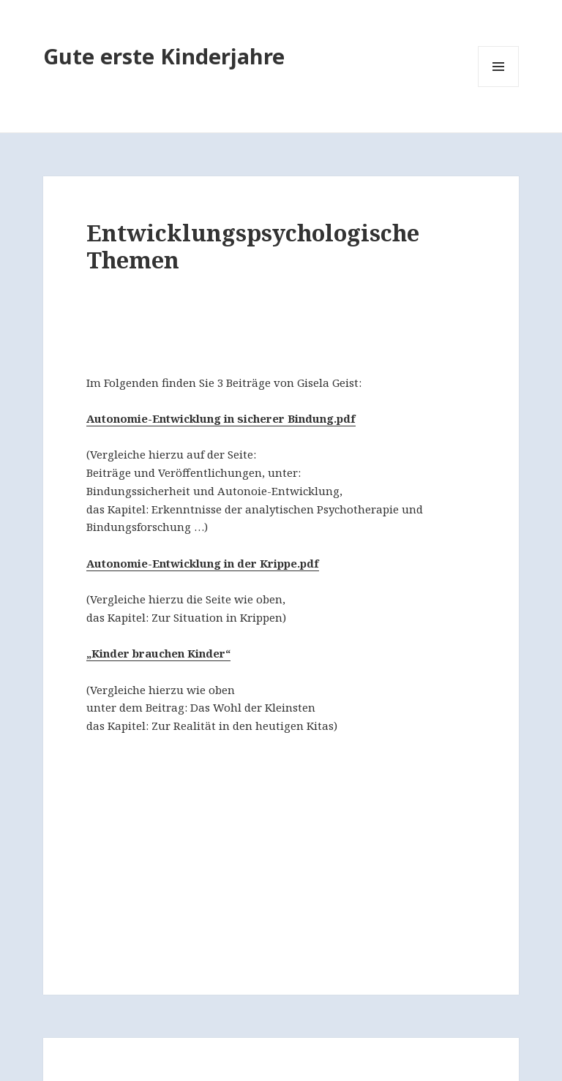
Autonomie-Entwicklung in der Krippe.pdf (202, 563)
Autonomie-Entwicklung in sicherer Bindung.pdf (221, 418)
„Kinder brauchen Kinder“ (158, 653)
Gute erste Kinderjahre (164, 56)
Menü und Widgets (499, 86)
